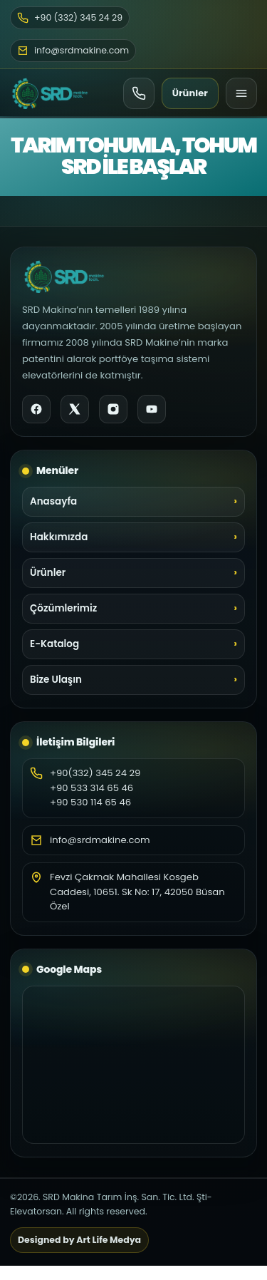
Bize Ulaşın (56, 679)
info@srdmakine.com (100, 840)
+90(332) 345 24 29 (95, 773)
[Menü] (241, 93)
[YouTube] (151, 409)
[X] (75, 409)
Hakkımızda (59, 537)
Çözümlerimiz (63, 608)
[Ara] (139, 93)
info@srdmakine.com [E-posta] (73, 50)
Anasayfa (53, 501)
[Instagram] (113, 409)
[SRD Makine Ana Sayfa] (50, 93)
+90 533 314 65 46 (91, 788)
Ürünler (190, 93)
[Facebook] (36, 409)
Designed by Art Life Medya (79, 1240)
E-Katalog (54, 644)
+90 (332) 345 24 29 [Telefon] (69, 17)
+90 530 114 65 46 (90, 802)
